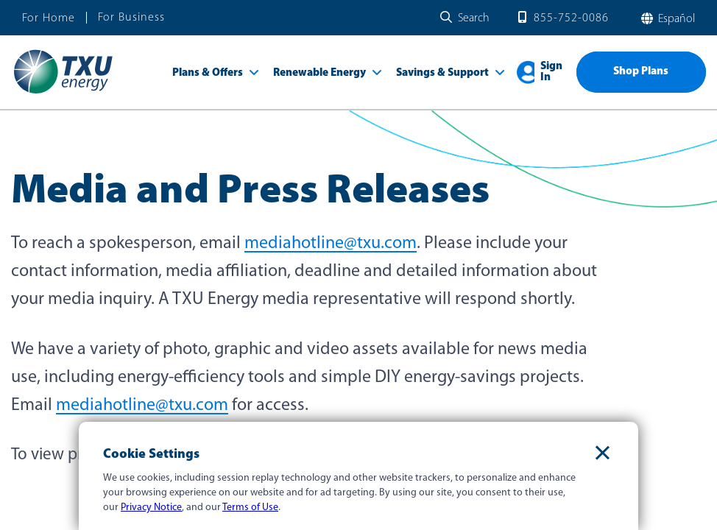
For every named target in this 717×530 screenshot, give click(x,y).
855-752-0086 (571, 18)
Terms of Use (250, 507)
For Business (131, 18)
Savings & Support (442, 73)
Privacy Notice (151, 507)
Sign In (551, 72)
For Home (48, 18)
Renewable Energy (319, 73)
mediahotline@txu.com (330, 243)
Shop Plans (640, 71)
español (675, 19)
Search (474, 18)
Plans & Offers (207, 73)
